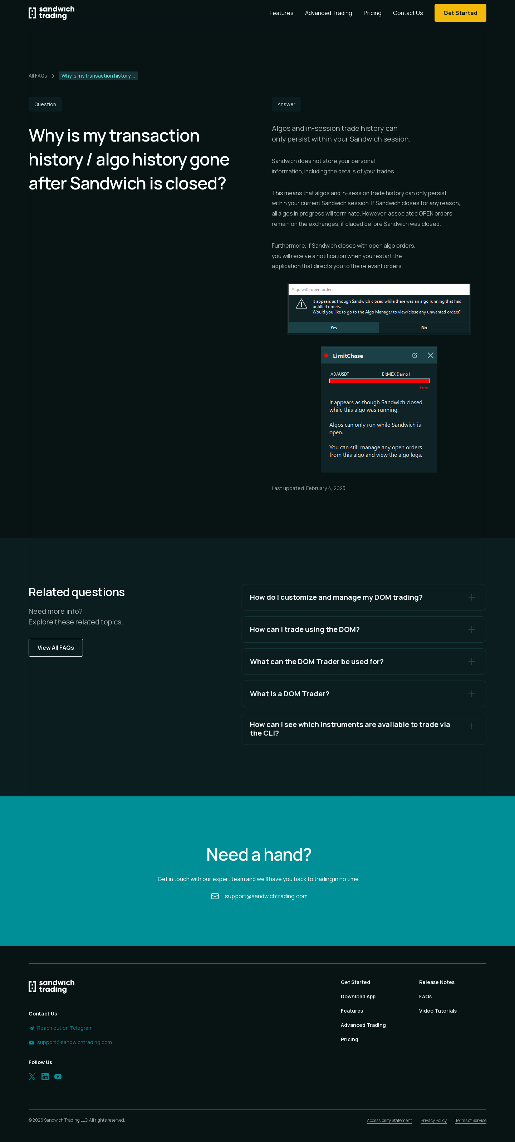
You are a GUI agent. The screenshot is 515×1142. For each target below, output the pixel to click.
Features (282, 13)
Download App (358, 996)
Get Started (355, 982)
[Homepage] (51, 12)
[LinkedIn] (45, 1076)
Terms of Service (470, 1120)
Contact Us (408, 13)
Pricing (373, 13)
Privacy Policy (434, 1120)
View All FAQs (56, 648)
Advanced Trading (328, 13)
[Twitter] (32, 1076)
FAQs (425, 996)
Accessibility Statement (389, 1120)
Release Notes (437, 982)
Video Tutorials (438, 1010)
